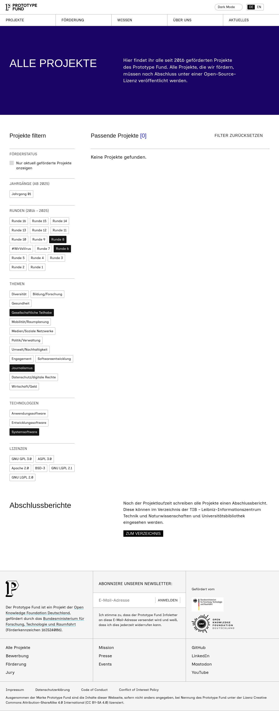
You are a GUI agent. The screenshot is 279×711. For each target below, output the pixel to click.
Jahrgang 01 (21, 194)
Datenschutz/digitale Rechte (34, 377)
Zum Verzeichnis (143, 534)
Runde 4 (37, 258)
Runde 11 (60, 230)
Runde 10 (19, 239)
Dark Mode (226, 7)
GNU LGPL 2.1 (61, 468)
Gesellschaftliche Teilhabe (32, 313)
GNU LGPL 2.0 (22, 477)
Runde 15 (39, 221)
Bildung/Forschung (47, 294)
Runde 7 (43, 249)
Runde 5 (18, 258)
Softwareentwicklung (54, 359)
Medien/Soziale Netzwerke (32, 331)
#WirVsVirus (21, 249)
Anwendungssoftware (29, 413)
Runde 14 (59, 221)
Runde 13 (19, 230)
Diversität (19, 294)
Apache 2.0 (20, 468)
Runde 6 (62, 249)
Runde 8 (57, 239)
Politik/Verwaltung (26, 340)
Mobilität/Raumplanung (30, 322)
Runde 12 (39, 230)
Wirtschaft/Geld (24, 387)
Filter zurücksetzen (239, 136)
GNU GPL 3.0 (22, 459)
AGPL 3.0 (45, 459)
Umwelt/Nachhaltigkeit (29, 350)
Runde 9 (38, 239)
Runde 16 (19, 221)
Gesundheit (20, 303)
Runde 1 (37, 267)
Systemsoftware (24, 432)
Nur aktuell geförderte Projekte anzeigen (43, 165)
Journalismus (22, 368)
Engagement (21, 359)
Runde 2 (18, 267)
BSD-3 (40, 468)
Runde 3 (56, 258)
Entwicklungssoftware (29, 423)
